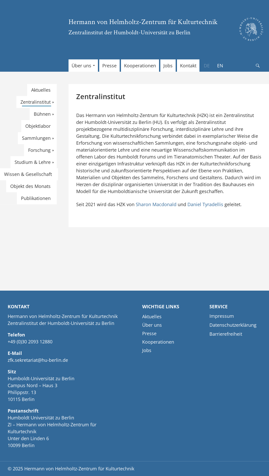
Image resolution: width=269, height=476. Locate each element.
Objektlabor (38, 126)
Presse (109, 65)
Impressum (221, 316)
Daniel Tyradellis (204, 204)
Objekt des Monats (30, 186)
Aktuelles (41, 90)
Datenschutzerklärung (232, 325)
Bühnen (42, 114)
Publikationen (36, 198)
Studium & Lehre (33, 162)
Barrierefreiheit (225, 334)
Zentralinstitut (35, 102)
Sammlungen (36, 138)
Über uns (81, 65)
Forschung (39, 150)
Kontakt (188, 65)
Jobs (168, 65)
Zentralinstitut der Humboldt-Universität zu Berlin (129, 32)
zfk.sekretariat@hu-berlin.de (38, 360)
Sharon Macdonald (156, 204)
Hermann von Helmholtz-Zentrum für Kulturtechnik (143, 21)
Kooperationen (140, 65)
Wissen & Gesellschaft (28, 174)
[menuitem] (207, 65)
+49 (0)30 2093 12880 (30, 342)
